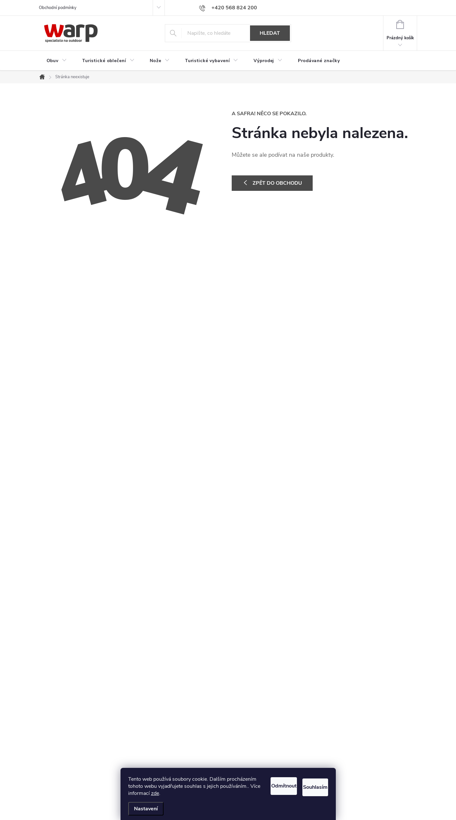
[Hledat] (228, 33)
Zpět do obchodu (277, 183)
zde (132, 793)
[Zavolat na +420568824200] (228, 7)
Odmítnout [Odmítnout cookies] (258, 777)
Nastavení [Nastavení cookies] (146, 808)
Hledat (270, 33)
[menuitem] (57, 61)
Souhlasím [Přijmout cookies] (308, 777)
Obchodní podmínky (57, 8)
